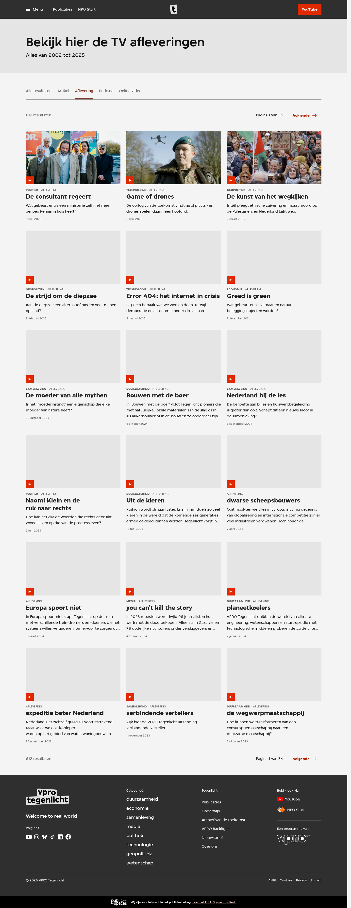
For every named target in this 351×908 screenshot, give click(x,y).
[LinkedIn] (60, 837)
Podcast (106, 91)
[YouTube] (309, 9)
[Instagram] (37, 837)
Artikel (63, 91)
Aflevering (84, 91)
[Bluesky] (45, 837)
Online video (130, 91)
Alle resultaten (38, 91)
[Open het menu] (34, 9)
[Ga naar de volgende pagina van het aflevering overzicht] (305, 115)
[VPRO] (293, 840)
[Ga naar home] (174, 9)
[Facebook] (68, 837)
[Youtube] (29, 837)
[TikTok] (52, 837)
